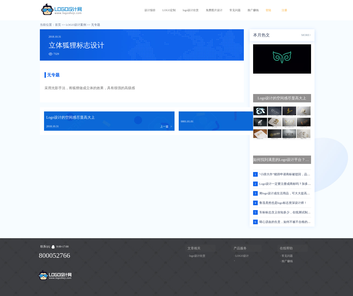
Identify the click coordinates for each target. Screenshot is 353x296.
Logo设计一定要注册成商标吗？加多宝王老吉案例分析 (295, 183)
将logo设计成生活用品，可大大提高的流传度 (289, 193)
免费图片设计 (214, 10)
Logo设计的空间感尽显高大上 (70, 117)
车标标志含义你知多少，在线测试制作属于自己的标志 (295, 212)
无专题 (95, 24)
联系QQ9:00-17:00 (54, 246)
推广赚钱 (253, 10)
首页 (58, 24)
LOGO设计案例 (76, 24)
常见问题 (235, 10)
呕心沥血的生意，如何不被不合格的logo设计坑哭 (292, 222)
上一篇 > (166, 126)
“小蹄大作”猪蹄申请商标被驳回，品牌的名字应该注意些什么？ (301, 174)
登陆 (268, 10)
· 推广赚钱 (286, 261)
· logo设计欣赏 (196, 255)
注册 (284, 10)
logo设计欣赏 (191, 10)
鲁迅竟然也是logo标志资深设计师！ (283, 203)
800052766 (54, 255)
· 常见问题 (286, 255)
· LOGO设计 (241, 255)
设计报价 (150, 10)
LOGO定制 (169, 10)
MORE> (306, 35)
